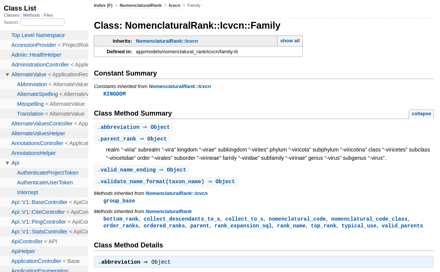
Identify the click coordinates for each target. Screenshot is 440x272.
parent (200, 228)
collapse (421, 114)
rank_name (291, 228)
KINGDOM (114, 93)
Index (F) (103, 5)
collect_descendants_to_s (181, 221)
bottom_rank (120, 221)
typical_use (358, 228)
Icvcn (174, 5)
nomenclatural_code (297, 221)
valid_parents (402, 228)
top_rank (323, 228)
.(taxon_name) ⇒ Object (167, 183)
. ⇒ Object (134, 127)
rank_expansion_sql (243, 228)
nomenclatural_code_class (369, 221)
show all (290, 40)
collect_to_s (244, 221)
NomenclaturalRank (141, 5)
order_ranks (120, 228)
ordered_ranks (164, 228)
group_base (119, 202)
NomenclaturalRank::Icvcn (167, 41)
